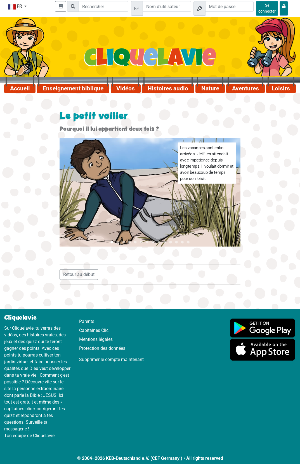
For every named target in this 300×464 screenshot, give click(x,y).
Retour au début (79, 274)
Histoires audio (168, 88)
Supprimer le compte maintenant (111, 359)
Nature (210, 88)
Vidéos (125, 88)
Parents (86, 321)
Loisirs (281, 88)
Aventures (245, 88)
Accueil (20, 88)
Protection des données (102, 348)
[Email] (167, 6)
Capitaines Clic (93, 330)
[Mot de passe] (229, 6)
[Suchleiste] (104, 6)
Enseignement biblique (73, 88)
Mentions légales (96, 339)
